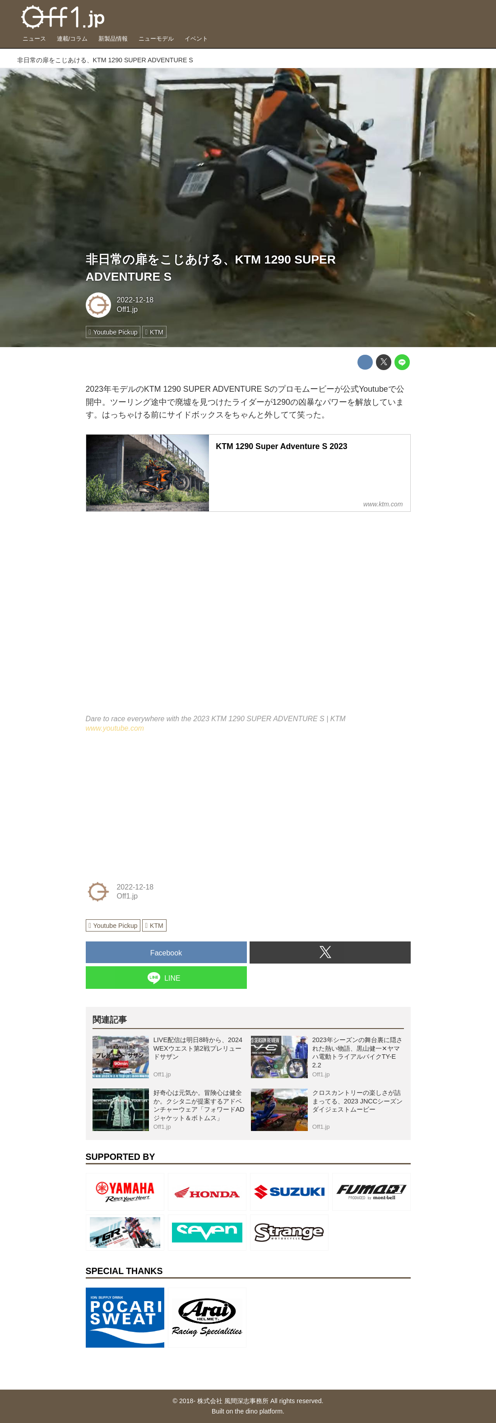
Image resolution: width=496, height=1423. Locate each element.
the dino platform (259, 1411)
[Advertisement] (153, 805)
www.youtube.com (115, 728)
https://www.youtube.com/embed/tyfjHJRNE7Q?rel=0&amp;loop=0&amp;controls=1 (248, 619)
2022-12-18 (134, 300)
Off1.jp (127, 309)
